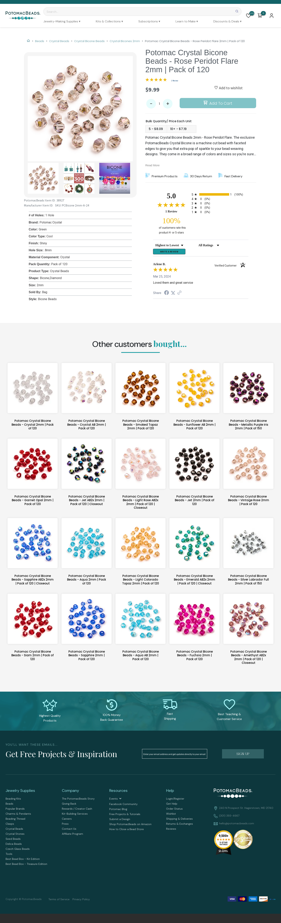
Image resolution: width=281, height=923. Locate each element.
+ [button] (168, 103)
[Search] (142, 11)
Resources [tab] (118, 792)
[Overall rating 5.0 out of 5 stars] (156, 80)
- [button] (151, 103)
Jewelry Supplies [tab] (20, 792)
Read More (152, 165)
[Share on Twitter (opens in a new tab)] (173, 294)
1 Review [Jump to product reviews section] (174, 80)
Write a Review (169, 252)
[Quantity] (159, 103)
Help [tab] (170, 792)
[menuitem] (61, 21)
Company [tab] (70, 792)
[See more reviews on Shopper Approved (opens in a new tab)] (179, 294)
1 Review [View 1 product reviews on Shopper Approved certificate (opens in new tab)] (177, 211)
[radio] (220, 194)
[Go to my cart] (263, 13)
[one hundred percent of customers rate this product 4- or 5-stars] (171, 225)
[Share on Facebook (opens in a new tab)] (166, 295)
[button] (248, 15)
